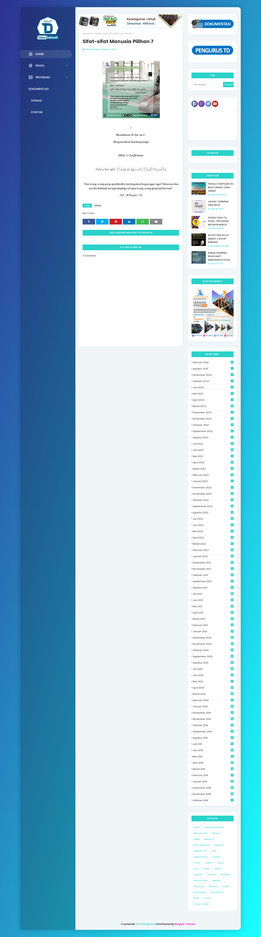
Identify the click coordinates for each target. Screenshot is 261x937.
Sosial (207, 898)
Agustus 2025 (213, 368)
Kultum (218, 868)
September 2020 (213, 656)
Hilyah (220, 862)
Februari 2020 (213, 700)
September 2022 (213, 506)
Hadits (208, 862)
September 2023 (213, 431)
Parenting (198, 886)
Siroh (196, 898)
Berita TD (209, 839)
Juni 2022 (213, 525)
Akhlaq (216, 833)
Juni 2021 (213, 600)
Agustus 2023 (213, 437)
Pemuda (213, 886)
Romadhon (217, 892)
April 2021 (213, 612)
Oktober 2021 (213, 575)
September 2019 (213, 731)
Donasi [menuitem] (36, 100)
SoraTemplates (145, 924)
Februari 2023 (213, 475)
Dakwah (219, 845)
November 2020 (213, 644)
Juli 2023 (213, 443)
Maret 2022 (213, 544)
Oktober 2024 (213, 381)
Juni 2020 (213, 675)
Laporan (198, 874)
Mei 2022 (213, 531)
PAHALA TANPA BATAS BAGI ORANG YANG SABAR (220, 187)
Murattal (225, 874)
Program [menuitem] (39, 77)
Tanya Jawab (201, 904)
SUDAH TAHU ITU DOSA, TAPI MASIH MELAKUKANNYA (218, 221)
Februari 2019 (213, 775)
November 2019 (213, 719)
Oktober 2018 (213, 800)
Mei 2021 (213, 606)
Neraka (216, 880)
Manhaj (211, 874)
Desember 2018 (213, 788)
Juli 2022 (213, 519)
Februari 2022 (213, 550)
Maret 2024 (213, 406)
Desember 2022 (213, 487)
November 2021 (213, 569)
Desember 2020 (213, 637)
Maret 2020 (213, 694)
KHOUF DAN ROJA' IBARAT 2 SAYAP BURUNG (218, 238)
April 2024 (213, 400)
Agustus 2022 (213, 512)
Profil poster (199, 892)
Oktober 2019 (213, 725)
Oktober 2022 (213, 500)
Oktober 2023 (213, 425)
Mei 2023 (213, 456)
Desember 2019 (213, 712)
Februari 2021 (213, 625)
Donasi (217, 856)
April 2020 (213, 687)
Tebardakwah (92, 49)
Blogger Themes (185, 924)
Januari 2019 (213, 781)
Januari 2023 (213, 481)
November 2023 (213, 418)
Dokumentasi (200, 856)
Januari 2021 (213, 631)
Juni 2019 (213, 750)
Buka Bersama (201, 845)
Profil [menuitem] (36, 65)
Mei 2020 (213, 681)
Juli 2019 (213, 744)
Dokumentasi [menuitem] (38, 89)
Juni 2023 (213, 450)
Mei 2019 (213, 756)
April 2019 (213, 763)
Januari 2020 (213, 706)
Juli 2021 (213, 594)
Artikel (97, 33)
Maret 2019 (213, 769)
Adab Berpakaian (214, 827)
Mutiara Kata (200, 880)
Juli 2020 (213, 669)
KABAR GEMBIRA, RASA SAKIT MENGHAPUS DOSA (219, 256)
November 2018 (213, 794)
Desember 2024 (213, 375)
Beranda (87, 33)
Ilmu (195, 868)
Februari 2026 (213, 362)
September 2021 (213, 581)
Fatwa (196, 862)
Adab (196, 827)
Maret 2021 (213, 619)
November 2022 (213, 493)
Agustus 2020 (213, 662)
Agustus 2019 (213, 737)
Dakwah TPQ (200, 850)
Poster (226, 886)
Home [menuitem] (36, 54)
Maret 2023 (213, 468)
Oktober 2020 (213, 650)
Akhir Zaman (200, 833)
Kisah (206, 868)
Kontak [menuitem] (37, 112)
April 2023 (213, 462)
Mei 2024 (213, 393)
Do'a (214, 850)
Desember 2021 (213, 562)
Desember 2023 (213, 412)
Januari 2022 (213, 556)
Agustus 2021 (213, 587)
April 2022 (213, 537)
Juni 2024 (213, 387)
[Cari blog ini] (207, 84)
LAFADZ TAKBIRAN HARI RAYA (218, 203)
